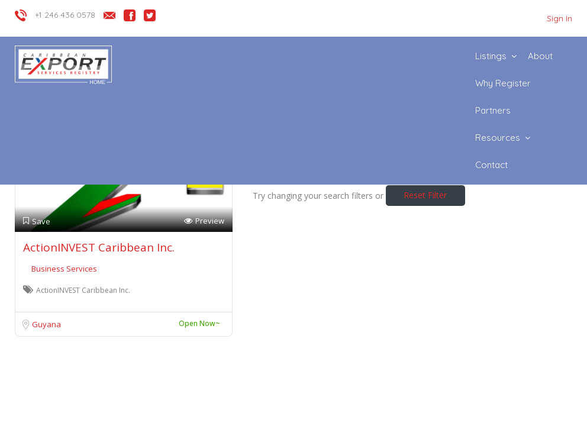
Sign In (559, 18)
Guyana (46, 324)
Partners (493, 110)
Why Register (503, 83)
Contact (491, 164)
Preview (204, 221)
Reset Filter (425, 195)
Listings (491, 56)
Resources (497, 137)
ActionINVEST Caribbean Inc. (99, 247)
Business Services (64, 268)
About (540, 56)
